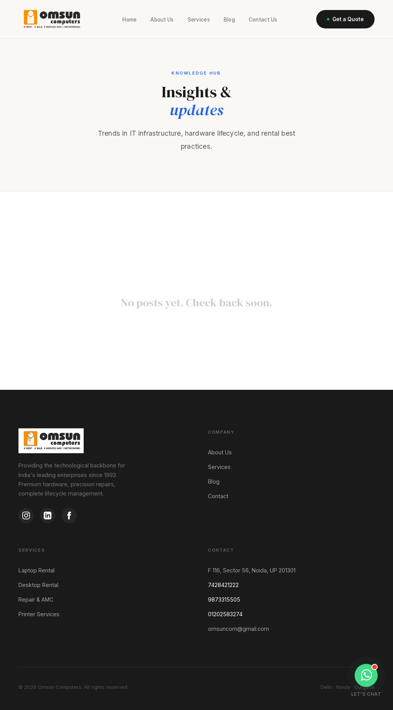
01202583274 (225, 614)
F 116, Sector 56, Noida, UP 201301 (252, 570)
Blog (229, 20)
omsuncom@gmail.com (238, 628)
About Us (161, 20)
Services (199, 20)
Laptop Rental (36, 570)
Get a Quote (345, 19)
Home (129, 20)
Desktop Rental (38, 585)
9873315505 (224, 599)
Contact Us (263, 20)
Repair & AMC (35, 599)
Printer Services (38, 614)
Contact (218, 496)
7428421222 (223, 585)
